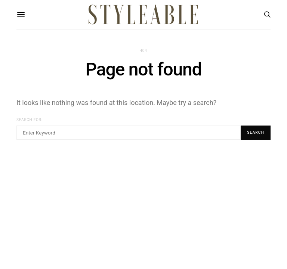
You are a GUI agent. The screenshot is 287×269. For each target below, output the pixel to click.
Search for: (29, 120)
